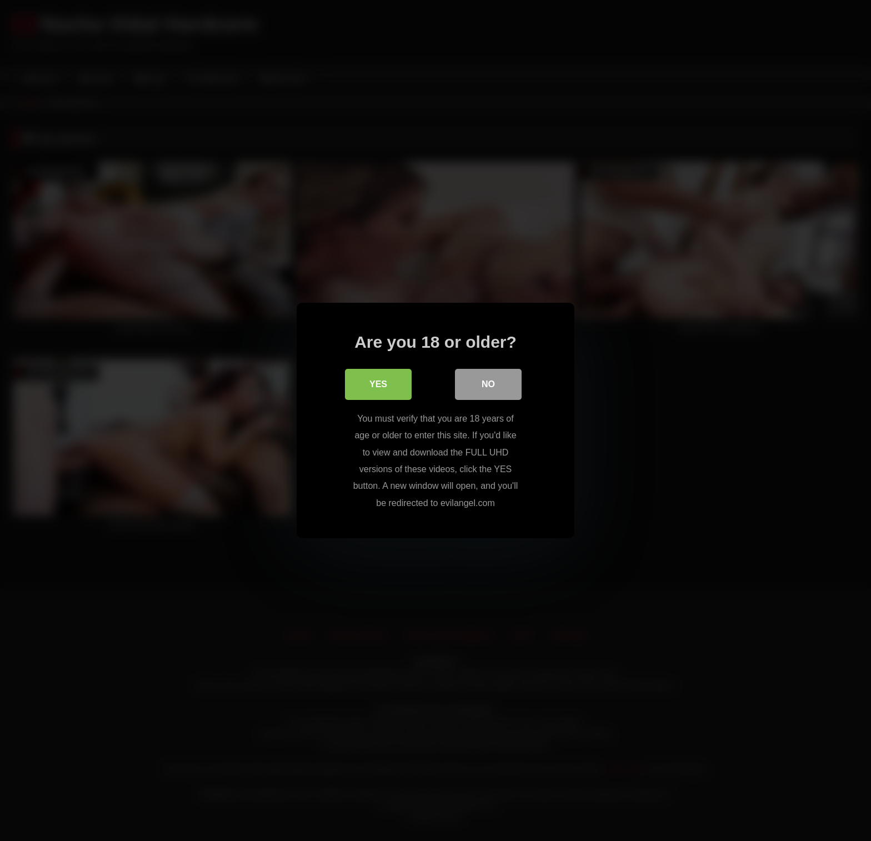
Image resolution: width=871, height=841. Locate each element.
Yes (378, 384)
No (488, 384)
